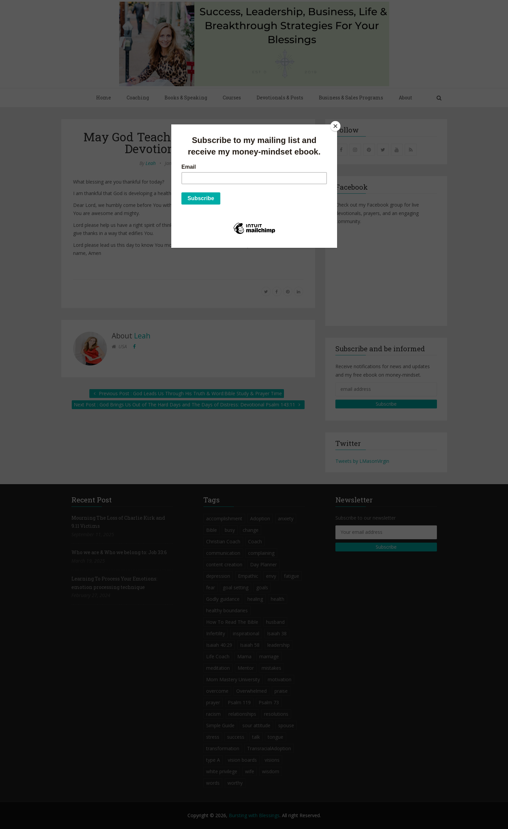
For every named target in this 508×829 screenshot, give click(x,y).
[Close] (335, 126)
